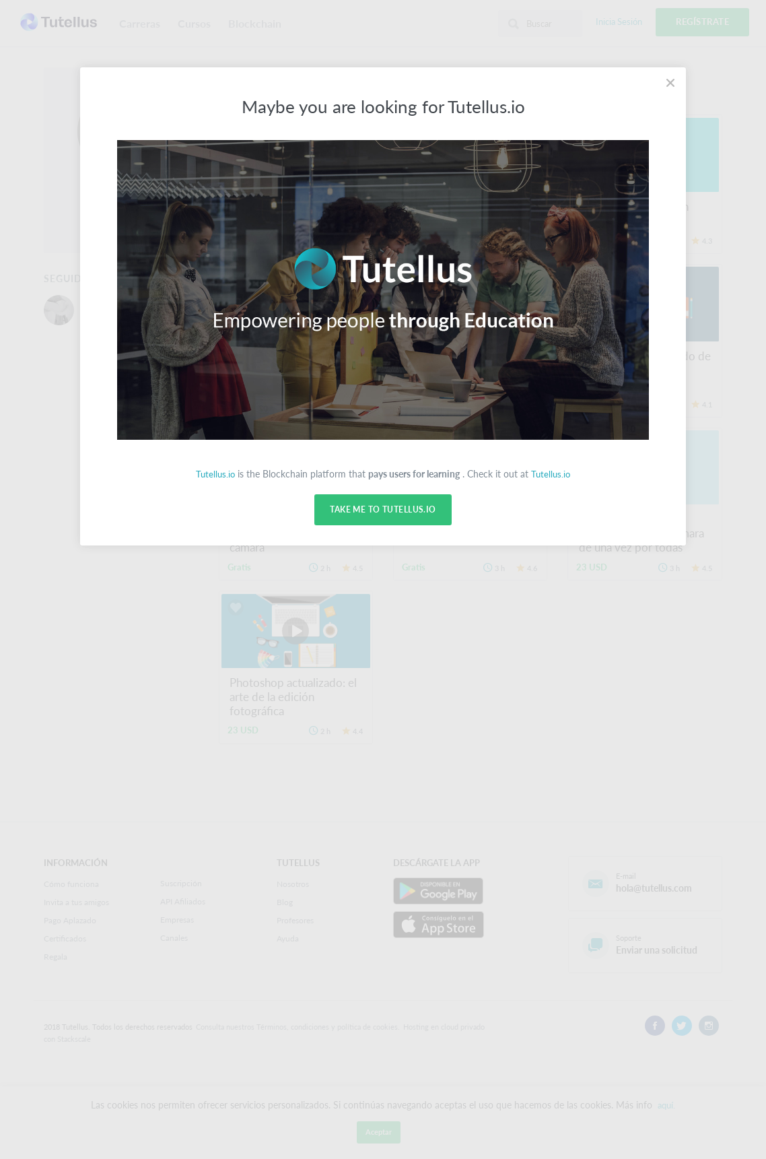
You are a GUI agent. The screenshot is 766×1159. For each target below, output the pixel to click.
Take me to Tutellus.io (382, 509)
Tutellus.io (214, 473)
